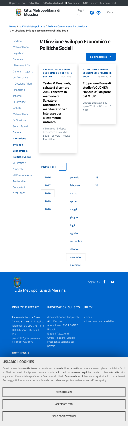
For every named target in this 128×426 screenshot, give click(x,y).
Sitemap (87, 317)
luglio (73, 225)
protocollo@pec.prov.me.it (26, 338)
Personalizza (64, 392)
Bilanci (51, 329)
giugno (74, 217)
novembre (76, 257)
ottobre (74, 249)
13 (96, 177)
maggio (74, 209)
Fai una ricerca (98, 57)
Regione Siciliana (17, 3)
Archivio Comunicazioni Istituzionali (68, 26)
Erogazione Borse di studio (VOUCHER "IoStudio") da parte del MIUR (97, 90)
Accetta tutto (64, 404)
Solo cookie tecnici (64, 416)
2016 (48, 177)
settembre (76, 241)
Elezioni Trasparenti (58, 333)
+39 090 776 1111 (33, 326)
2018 (48, 193)
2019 (48, 201)
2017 (48, 185)
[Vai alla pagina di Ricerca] (117, 12)
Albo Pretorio (54, 321)
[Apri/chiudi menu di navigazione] (3, 12)
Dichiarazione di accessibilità (98, 321)
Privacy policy (99, 380)
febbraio (75, 185)
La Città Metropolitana (32, 26)
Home (12, 26)
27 (96, 185)
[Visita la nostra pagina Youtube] (97, 12)
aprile (73, 201)
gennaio (74, 177)
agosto (74, 233)
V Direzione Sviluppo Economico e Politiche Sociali (57, 73)
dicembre (75, 265)
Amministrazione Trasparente (63, 317)
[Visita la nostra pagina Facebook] (90, 12)
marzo (73, 193)
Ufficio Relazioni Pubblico (61, 338)
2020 (48, 209)
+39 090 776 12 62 (28, 330)
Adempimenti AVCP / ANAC (62, 325)
